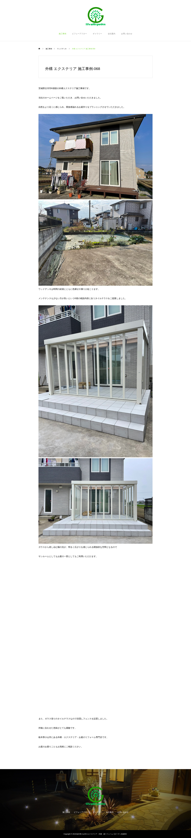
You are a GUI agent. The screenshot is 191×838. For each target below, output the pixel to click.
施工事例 (62, 34)
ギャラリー (97, 34)
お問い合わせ (126, 34)
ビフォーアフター (79, 34)
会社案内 (111, 34)
